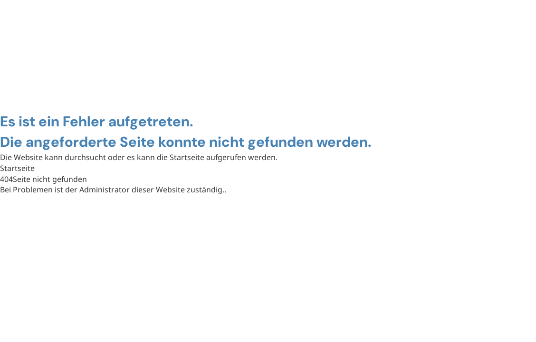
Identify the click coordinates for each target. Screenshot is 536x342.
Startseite (17, 168)
